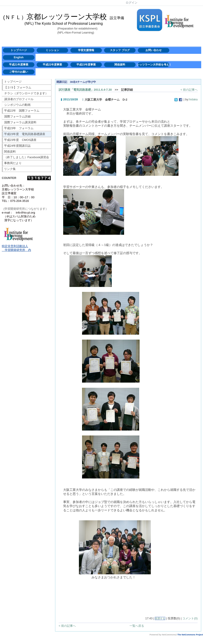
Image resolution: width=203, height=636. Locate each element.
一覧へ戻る (136, 625)
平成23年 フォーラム (18, 128)
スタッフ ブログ (119, 50)
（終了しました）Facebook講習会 (26, 157)
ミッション (52, 50)
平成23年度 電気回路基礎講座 (24, 134)
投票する (160, 618)
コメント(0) (190, 618)
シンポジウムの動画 (17, 104)
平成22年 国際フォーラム (21, 110)
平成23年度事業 (86, 64)
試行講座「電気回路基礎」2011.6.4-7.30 (85, 89)
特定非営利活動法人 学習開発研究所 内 (16, 248)
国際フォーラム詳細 (17, 116)
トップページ (19, 50)
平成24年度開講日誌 (17, 145)
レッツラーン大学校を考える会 (153, 64)
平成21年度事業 (18, 64)
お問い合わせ (153, 50)
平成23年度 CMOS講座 (20, 140)
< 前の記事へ (189, 89)
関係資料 (119, 64)
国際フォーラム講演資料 (20, 122)
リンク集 (10, 169)
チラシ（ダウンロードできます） (26, 93)
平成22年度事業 (52, 64)
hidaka (193, 99)
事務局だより (13, 163)
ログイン (131, 2)
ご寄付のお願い (18, 71)
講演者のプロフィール (18, 99)
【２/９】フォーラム (17, 87)
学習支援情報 (86, 50)
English (18, 57)
